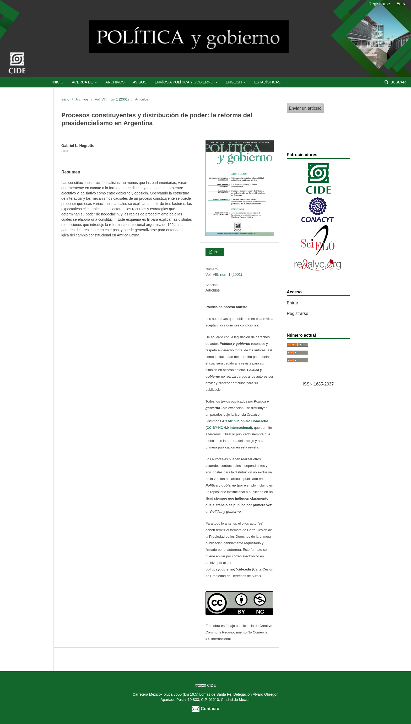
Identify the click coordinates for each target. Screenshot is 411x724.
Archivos (115, 82)
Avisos (139, 82)
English (234, 82)
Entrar (402, 4)
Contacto (205, 708)
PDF (217, 252)
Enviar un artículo (305, 108)
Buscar (398, 82)
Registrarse (379, 4)
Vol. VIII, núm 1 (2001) (112, 99)
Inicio (57, 82)
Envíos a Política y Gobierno (184, 82)
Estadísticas (267, 82)
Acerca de (83, 82)
